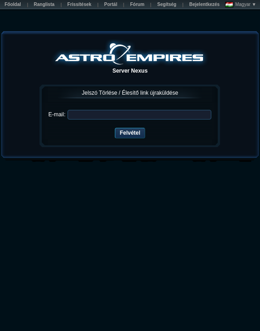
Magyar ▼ (240, 4)
